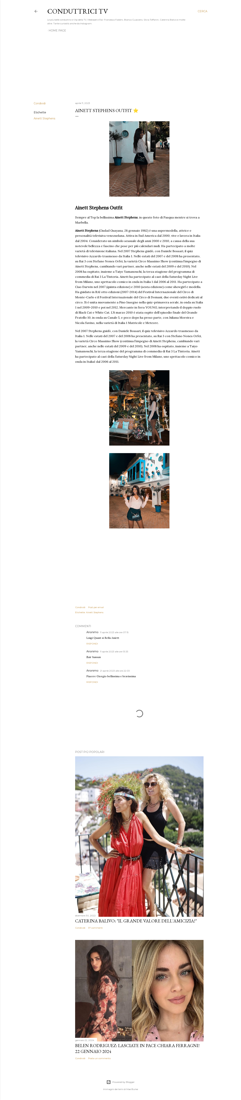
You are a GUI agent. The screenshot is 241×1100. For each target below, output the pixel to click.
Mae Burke (132, 1089)
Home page (57, 30)
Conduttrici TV (77, 11)
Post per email (96, 607)
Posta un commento (99, 1058)
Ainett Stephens (44, 118)
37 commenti (95, 927)
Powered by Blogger (120, 1082)
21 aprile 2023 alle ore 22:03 (115, 670)
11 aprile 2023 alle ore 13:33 (114, 651)
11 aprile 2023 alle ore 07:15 (114, 632)
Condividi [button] (40, 103)
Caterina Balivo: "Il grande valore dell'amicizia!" (136, 921)
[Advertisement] (120, 66)
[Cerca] (202, 11)
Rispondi (92, 643)
